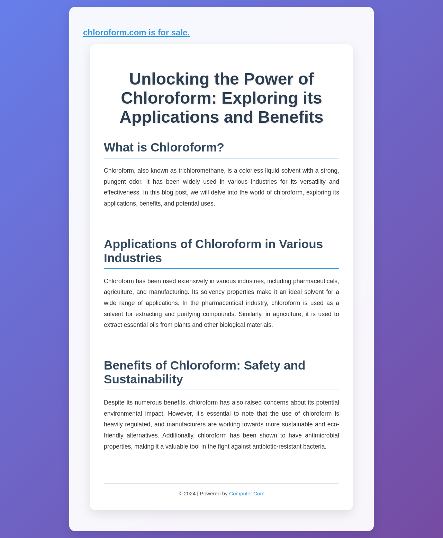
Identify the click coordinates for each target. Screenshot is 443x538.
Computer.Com (246, 493)
